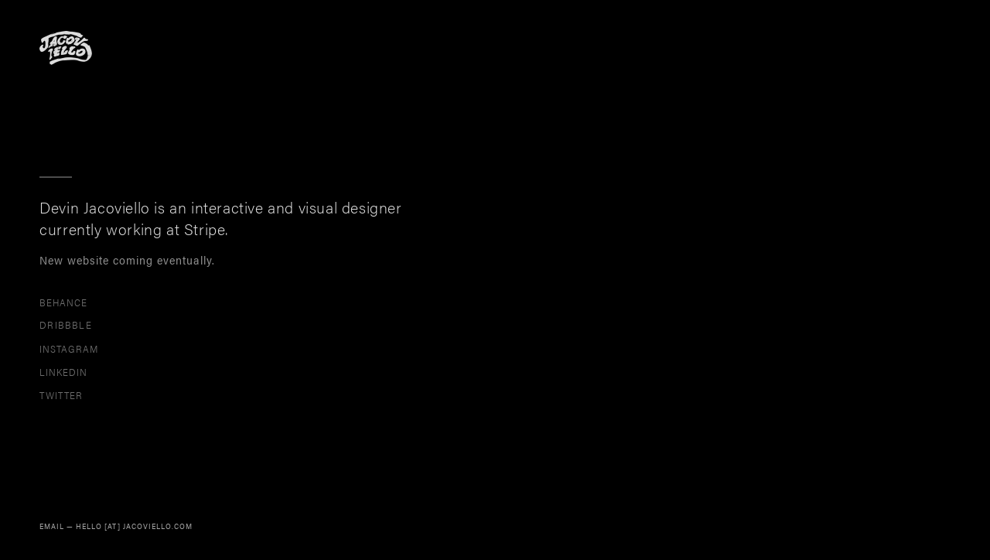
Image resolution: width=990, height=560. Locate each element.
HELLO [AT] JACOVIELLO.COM (134, 526)
